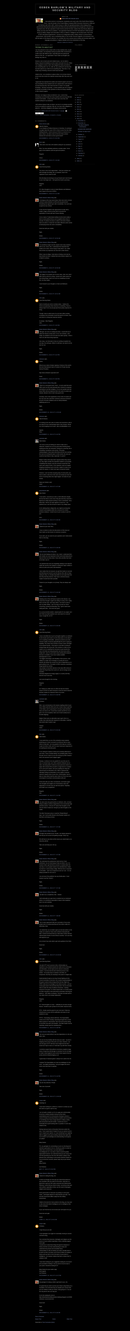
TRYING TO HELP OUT (84, 131)
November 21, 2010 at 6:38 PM (49, 1027)
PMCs (41, 115)
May (79, 146)
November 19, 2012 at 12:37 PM (50, 1275)
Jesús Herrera (43, 124)
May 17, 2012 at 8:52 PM (47, 1169)
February (80, 153)
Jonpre (41, 1100)
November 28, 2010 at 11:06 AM (50, 1096)
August (80, 139)
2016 (78, 104)
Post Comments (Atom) (48, 1322)
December (81, 120)
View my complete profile (65, 42)
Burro (40, 142)
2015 (78, 107)
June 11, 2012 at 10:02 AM (48, 1219)
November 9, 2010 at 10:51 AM (49, 293)
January (80, 155)
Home (54, 1319)
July (79, 141)
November (81, 123)
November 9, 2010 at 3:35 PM (49, 325)
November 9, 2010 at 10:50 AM (49, 238)
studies (58, 115)
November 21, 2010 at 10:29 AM (50, 955)
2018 (78, 99)
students (53, 115)
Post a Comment (39, 1316)
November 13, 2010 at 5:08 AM (49, 520)
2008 (78, 161)
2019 (78, 97)
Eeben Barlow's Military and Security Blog (65, 9)
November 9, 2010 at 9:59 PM (49, 379)
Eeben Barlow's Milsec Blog (70, 18)
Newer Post (38, 1319)
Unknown (41, 359)
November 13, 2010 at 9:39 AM (49, 547)
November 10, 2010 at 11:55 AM (50, 412)
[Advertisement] (84, 81)
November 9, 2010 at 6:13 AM (49, 193)
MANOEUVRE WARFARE (84, 129)
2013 (78, 111)
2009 (78, 158)
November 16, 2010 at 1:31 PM (49, 795)
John (40, 164)
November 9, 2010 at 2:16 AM (49, 160)
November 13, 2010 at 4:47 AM (49, 486)
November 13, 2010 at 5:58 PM (49, 694)
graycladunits (42, 490)
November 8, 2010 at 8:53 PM (49, 138)
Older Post (69, 1319)
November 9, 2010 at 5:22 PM (49, 354)
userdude (41, 438)
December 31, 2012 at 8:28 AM (49, 1312)
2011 (78, 116)
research (46, 115)
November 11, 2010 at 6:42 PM (49, 434)
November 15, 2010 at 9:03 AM (49, 730)
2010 (78, 118)
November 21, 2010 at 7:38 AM (49, 915)
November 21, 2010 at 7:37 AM (49, 827)
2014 (78, 109)
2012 (78, 114)
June (79, 144)
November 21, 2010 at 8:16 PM (49, 1076)
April (79, 148)
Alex (40, 734)
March (80, 151)
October (80, 134)
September (81, 136)
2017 (78, 102)
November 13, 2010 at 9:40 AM (49, 592)
